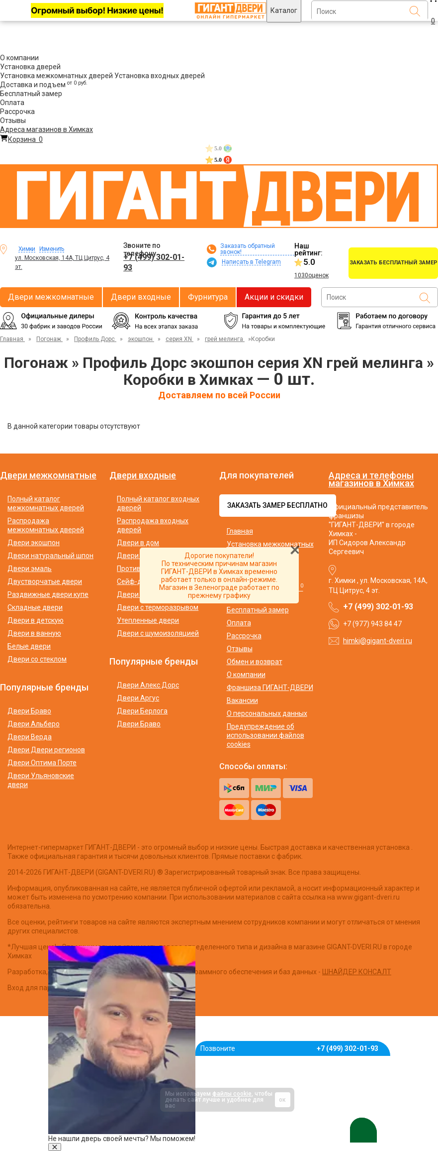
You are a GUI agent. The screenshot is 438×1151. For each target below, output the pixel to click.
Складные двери (35, 607)
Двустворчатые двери (44, 581)
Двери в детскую (35, 620)
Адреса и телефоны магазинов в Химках (371, 479)
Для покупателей (256, 475)
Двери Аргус (138, 698)
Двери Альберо (33, 724)
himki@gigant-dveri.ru (377, 641)
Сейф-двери (137, 581)
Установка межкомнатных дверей (56, 76)
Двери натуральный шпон (50, 556)
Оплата (12, 103)
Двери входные (141, 297)
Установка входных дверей (159, 76)
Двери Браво (29, 711)
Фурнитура (208, 297)
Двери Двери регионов (46, 750)
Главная (240, 531)
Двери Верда (29, 737)
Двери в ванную (34, 633)
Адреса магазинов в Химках (46, 129)
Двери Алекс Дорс (148, 685)
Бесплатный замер (31, 94)
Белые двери (29, 646)
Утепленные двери (148, 620)
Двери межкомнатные (51, 297)
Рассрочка (17, 111)
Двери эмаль (29, 569)
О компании (19, 58)
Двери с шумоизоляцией (158, 633)
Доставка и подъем (44, 85)
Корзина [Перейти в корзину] (21, 139)
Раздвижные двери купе (47, 594)
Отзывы (13, 120)
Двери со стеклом (37, 659)
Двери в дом (138, 543)
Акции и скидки (274, 297)
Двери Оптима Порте (42, 763)
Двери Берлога (142, 711)
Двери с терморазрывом (157, 607)
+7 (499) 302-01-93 (153, 262)
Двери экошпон (33, 543)
